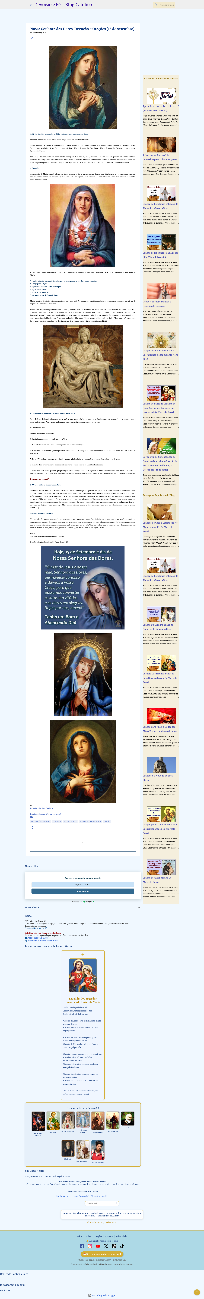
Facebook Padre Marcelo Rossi (42, 940)
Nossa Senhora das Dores (90, 821)
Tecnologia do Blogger (102, 1295)
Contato (109, 1236)
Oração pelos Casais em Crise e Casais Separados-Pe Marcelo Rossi (160, 828)
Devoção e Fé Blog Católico (41, 808)
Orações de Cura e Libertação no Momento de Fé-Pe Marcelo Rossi (160, 527)
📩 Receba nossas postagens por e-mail (102, 1254)
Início (79, 1236)
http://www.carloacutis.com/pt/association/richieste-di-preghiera (83, 1196)
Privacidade (121, 1236)
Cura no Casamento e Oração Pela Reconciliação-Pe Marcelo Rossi (160, 678)
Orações (98, 1236)
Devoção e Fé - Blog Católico (63, 4)
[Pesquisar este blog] (161, 5)
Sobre (88, 1236)
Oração (107, 821)
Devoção (57, 821)
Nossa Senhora (70, 821)
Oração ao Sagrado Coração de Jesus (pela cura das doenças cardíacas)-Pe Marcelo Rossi (159, 408)
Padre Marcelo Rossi (37, 937)
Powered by (83, 902)
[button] (31, 38)
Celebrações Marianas (40, 821)
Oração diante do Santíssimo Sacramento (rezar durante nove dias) (160, 354)
